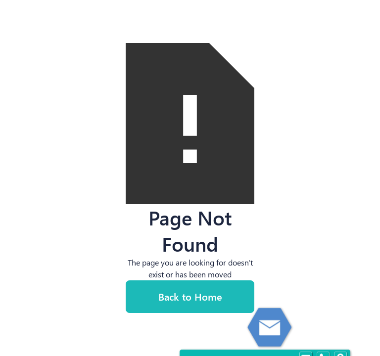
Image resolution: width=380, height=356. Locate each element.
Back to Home (190, 296)
